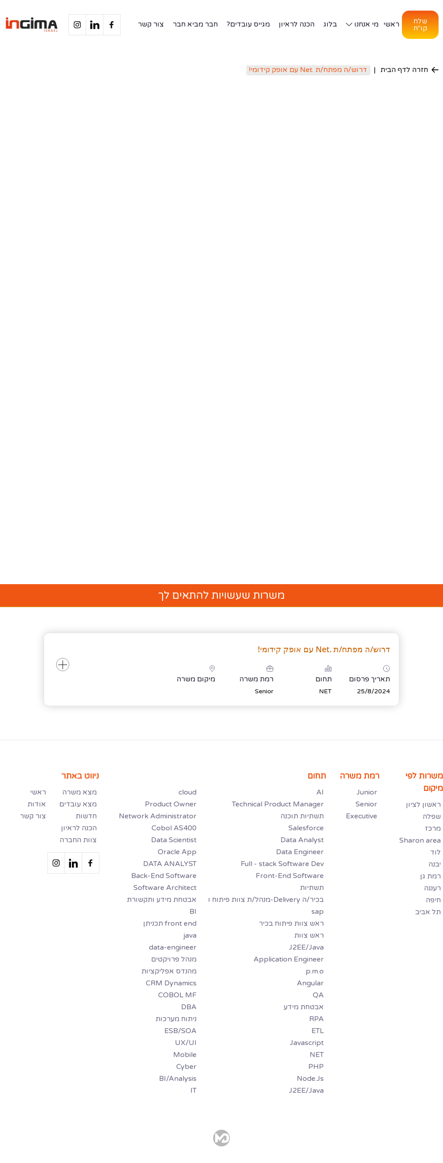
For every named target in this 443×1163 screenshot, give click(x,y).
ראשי (391, 24)
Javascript (307, 1042)
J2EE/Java (306, 947)
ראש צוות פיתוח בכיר (291, 923)
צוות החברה (78, 840)
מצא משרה (79, 792)
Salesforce (306, 828)
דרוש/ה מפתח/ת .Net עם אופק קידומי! (308, 69)
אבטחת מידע (304, 1007)
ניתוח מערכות (176, 1019)
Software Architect (165, 887)
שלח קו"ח (420, 25)
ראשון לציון (423, 804)
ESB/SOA (180, 1030)
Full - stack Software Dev (282, 863)
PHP (316, 1066)
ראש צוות (309, 935)
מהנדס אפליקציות (169, 971)
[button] (360, 24)
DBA (189, 1007)
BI (193, 911)
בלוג (330, 24)
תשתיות (312, 887)
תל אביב (428, 912)
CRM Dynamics (171, 983)
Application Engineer (289, 959)
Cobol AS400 (174, 828)
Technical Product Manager (278, 804)
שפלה (432, 816)
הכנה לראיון (296, 24)
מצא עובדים (78, 804)
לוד (435, 852)
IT (193, 1090)
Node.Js (310, 1078)
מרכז (433, 828)
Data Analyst (302, 840)
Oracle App (177, 852)
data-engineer (173, 947)
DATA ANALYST (170, 863)
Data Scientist (174, 840)
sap (317, 911)
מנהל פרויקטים (174, 959)
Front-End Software (290, 875)
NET (317, 1054)
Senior (366, 804)
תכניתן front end (170, 923)
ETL (317, 1030)
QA (318, 995)
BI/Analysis (178, 1078)
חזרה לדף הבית (409, 69)
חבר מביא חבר (195, 24)
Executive (361, 816)
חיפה (433, 900)
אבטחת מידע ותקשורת (162, 899)
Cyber (186, 1066)
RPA (316, 1019)
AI (320, 792)
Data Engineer (300, 852)
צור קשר (151, 24)
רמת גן (430, 876)
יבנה (434, 864)
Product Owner (171, 804)
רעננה (432, 888)
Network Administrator (158, 816)
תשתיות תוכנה (302, 816)
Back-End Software (164, 875)
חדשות (86, 816)
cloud (187, 792)
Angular (310, 983)
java (190, 935)
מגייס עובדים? (248, 24)
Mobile (185, 1054)
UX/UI (186, 1042)
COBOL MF (177, 995)
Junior (366, 792)
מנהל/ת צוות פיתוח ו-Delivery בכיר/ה (266, 899)
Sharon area (420, 840)
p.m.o (315, 971)
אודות (36, 804)
